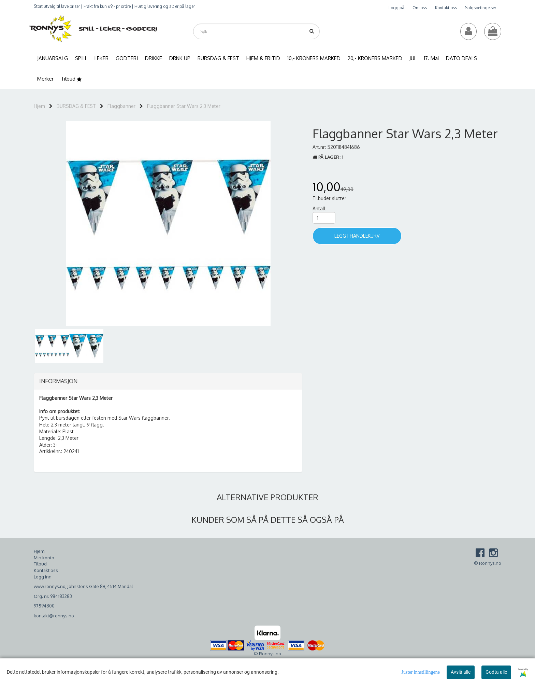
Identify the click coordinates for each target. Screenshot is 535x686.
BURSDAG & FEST (76, 106)
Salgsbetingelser (480, 7)
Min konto (44, 557)
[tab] (168, 381)
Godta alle (496, 672)
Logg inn (43, 576)
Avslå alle (461, 672)
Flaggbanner (121, 106)
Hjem (39, 106)
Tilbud (40, 563)
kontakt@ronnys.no (54, 615)
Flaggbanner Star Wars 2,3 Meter (183, 106)
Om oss (420, 7)
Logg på (396, 7)
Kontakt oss (446, 7)
